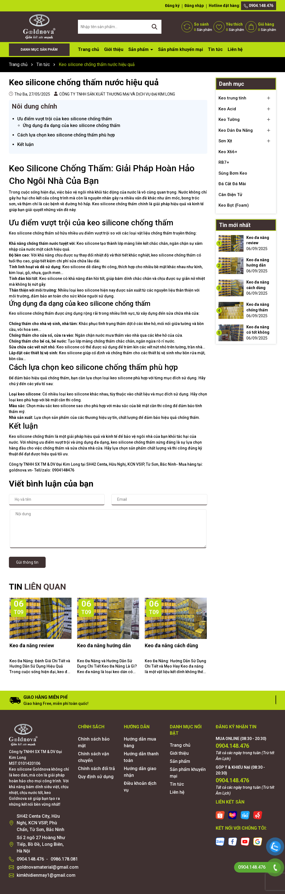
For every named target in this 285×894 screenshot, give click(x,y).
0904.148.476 (258, 5)
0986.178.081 (64, 859)
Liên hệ (235, 49)
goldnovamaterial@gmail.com (47, 867)
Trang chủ (88, 49)
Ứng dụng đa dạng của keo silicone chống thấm (71, 125)
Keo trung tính (232, 98)
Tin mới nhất (234, 225)
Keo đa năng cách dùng (171, 645)
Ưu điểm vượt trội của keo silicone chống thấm (64, 118)
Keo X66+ (227, 151)
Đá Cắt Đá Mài (232, 183)
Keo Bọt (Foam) (233, 205)
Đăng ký (172, 5)
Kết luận (25, 144)
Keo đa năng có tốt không (257, 330)
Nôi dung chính (34, 106)
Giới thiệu (113, 49)
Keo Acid (227, 108)
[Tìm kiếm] (154, 26)
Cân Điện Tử (230, 194)
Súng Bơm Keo (232, 173)
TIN (37, 587)
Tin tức (215, 49)
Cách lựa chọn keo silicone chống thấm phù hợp (66, 135)
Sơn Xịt (225, 140)
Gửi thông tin (27, 562)
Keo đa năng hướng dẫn (104, 645)
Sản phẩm (139, 49)
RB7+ (223, 162)
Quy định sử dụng (96, 776)
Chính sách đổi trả (96, 768)
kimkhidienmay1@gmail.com (46, 875)
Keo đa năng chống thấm (257, 307)
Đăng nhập (194, 5)
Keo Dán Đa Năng (235, 130)
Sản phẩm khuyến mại (180, 49)
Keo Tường (229, 119)
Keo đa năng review (31, 645)
